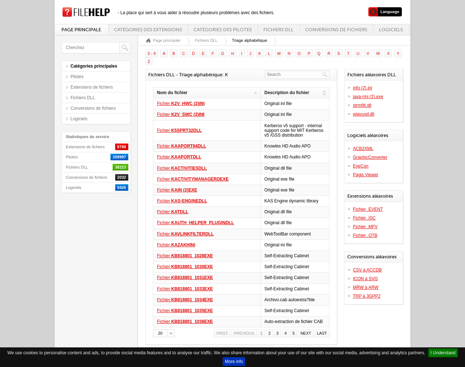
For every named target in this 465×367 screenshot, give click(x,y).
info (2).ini (362, 87)
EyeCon (361, 166)
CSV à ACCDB (367, 270)
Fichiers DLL (278, 29)
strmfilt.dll (362, 105)
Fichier (181, 103)
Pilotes (77, 76)
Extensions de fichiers (91, 87)
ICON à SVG (365, 278)
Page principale (81, 29)
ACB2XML (363, 148)
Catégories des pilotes (223, 29)
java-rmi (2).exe (368, 96)
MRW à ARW (366, 287)
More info (234, 361)
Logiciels (391, 29)
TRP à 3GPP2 (367, 296)
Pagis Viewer (366, 174)
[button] (164, 333)
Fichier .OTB (365, 235)
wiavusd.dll (364, 114)
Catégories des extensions (148, 29)
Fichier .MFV (365, 226)
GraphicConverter (370, 157)
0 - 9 (152, 53)
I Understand (443, 352)
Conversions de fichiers (336, 29)
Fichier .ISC (364, 218)
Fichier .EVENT (368, 209)
